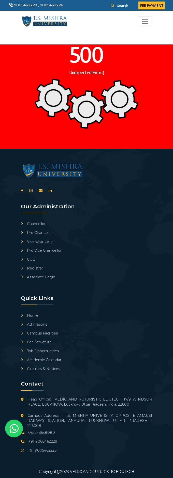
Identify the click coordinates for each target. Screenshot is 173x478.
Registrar (32, 268)
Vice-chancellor (37, 241)
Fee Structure (36, 342)
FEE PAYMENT (151, 5)
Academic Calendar (41, 360)
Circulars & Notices (40, 369)
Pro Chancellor (37, 232)
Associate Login (38, 277)
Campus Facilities (39, 333)
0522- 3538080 (38, 432)
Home (29, 315)
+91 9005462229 (39, 441)
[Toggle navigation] (145, 21)
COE (28, 259)
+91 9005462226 (38, 450)
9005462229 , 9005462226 (38, 5)
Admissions (34, 324)
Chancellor (33, 223)
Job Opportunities (40, 351)
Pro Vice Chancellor (41, 250)
